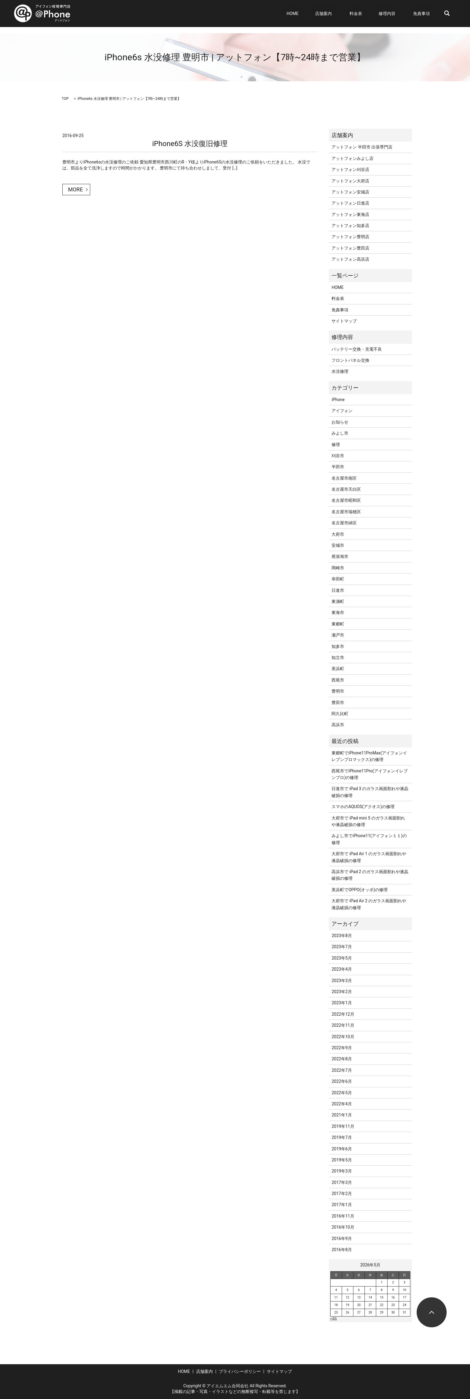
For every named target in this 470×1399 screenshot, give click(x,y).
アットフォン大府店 (350, 180)
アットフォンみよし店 (352, 158)
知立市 (338, 657)
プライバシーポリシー (240, 1371)
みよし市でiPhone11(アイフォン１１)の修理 (369, 839)
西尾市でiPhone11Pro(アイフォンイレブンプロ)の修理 (369, 774)
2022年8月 (342, 1058)
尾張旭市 (340, 556)
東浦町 (338, 601)
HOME (315, 13)
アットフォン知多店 (350, 225)
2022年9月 (342, 1047)
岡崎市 (338, 567)
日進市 (338, 590)
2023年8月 (342, 935)
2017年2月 (342, 1193)
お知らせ (340, 422)
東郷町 (338, 624)
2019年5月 (342, 1160)
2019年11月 (343, 1126)
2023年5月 (342, 958)
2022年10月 (343, 1036)
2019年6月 (342, 1148)
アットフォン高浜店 (350, 259)
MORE (75, 189)
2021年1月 (342, 1115)
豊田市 (338, 702)
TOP (65, 99)
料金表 (368, 13)
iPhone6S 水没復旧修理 (190, 143)
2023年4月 (342, 969)
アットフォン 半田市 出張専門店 (362, 147)
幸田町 (338, 579)
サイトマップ (344, 321)
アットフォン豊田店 (350, 248)
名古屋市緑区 (344, 522)
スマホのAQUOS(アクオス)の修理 (363, 806)
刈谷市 (338, 455)
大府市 (338, 534)
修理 (336, 444)
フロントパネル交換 (350, 360)
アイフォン (342, 410)
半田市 (338, 466)
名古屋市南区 (344, 478)
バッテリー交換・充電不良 (357, 349)
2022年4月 (342, 1103)
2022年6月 (342, 1081)
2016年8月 (342, 1249)
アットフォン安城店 (350, 192)
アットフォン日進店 (350, 203)
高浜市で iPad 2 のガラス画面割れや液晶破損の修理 (370, 875)
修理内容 (393, 13)
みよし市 (340, 433)
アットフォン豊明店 (350, 236)
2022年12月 (343, 1014)
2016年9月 (342, 1238)
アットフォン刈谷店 (350, 169)
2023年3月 (342, 980)
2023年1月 (342, 1002)
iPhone (338, 399)
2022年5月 (342, 1092)
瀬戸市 (338, 635)
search (447, 13)
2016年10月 (343, 1227)
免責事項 (424, 13)
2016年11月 (343, 1216)
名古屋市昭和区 (346, 500)
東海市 (338, 612)
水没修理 (340, 371)
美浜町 (338, 668)
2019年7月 (342, 1137)
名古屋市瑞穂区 (346, 511)
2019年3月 (342, 1171)
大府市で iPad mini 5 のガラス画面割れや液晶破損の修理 (368, 821)
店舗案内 (340, 13)
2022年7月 (342, 1070)
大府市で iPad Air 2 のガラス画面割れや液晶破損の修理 (369, 904)
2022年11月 (343, 1025)
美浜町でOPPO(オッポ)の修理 (360, 889)
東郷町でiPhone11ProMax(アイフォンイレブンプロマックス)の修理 (369, 756)
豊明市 (338, 691)
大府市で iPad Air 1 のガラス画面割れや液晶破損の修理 (369, 857)
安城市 (338, 545)
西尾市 (338, 680)
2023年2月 (342, 991)
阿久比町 (340, 713)
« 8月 (333, 1318)
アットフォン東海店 (350, 214)
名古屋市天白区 (346, 489)
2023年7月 (342, 946)
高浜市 (338, 724)
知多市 (338, 646)
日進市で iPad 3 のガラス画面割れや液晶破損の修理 (370, 792)
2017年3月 (342, 1182)
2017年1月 (342, 1204)
